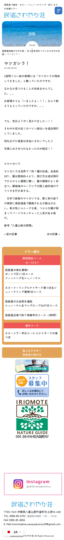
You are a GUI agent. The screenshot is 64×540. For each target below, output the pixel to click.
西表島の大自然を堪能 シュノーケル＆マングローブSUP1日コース (31, 303)
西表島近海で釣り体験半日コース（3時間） (31, 315)
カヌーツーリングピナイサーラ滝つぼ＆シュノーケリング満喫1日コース (31, 290)
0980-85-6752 (18, 516)
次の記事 (52, 234)
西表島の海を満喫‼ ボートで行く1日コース (23, 274)
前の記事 (11, 234)
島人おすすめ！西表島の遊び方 (32, 352)
